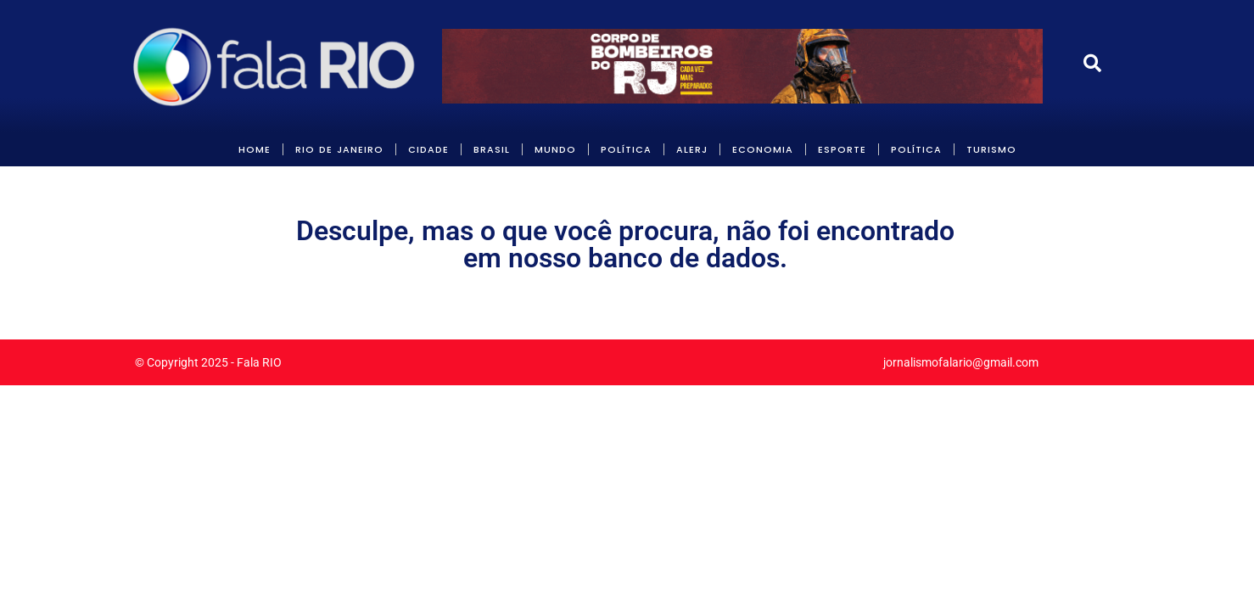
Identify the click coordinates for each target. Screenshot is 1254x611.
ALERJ (692, 149)
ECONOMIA (762, 149)
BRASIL (491, 149)
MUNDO (555, 149)
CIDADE (428, 149)
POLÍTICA (626, 149)
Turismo (991, 149)
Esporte (842, 149)
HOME (254, 149)
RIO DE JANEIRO (339, 149)
